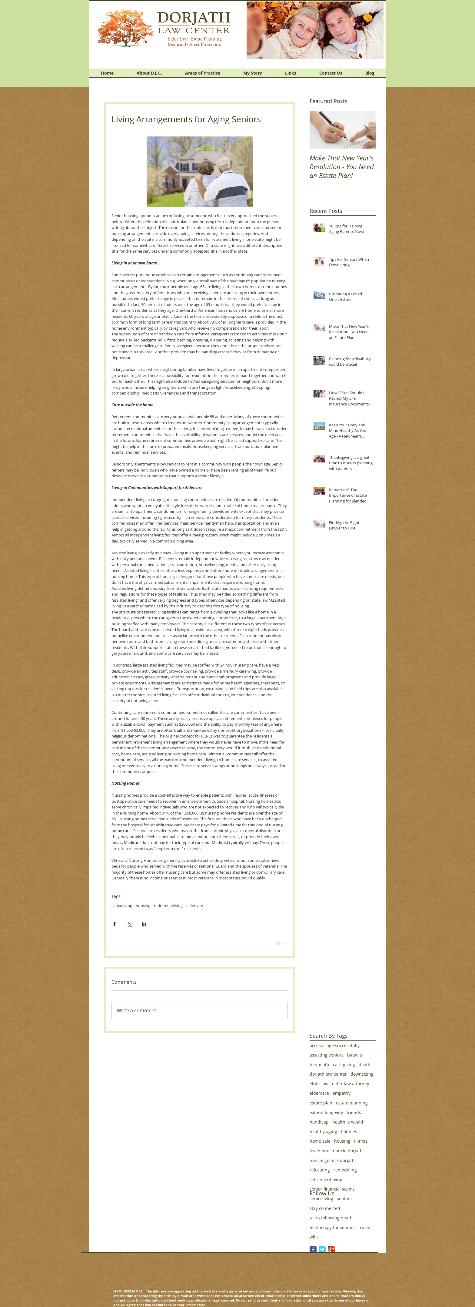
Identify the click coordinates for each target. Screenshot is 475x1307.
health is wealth (348, 1122)
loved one (319, 1151)
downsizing (362, 1074)
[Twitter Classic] (322, 1249)
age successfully (343, 1045)
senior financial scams (332, 1189)
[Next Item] (366, 130)
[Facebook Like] (347, 67)
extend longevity (326, 1112)
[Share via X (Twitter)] (129, 924)
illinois (360, 1141)
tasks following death (331, 1218)
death (364, 1064)
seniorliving (121, 905)
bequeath (319, 1064)
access (316, 1045)
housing (143, 905)
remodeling (345, 1170)
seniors (344, 1198)
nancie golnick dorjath (332, 1160)
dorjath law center (328, 1074)
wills (314, 1237)
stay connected (325, 1208)
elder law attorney (350, 1084)
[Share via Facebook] (114, 924)
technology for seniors (332, 1227)
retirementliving (168, 905)
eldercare (194, 905)
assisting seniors (327, 1055)
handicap (319, 1122)
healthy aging (323, 1131)
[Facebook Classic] (313, 1249)
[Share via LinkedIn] (144, 924)
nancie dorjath (348, 1151)
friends (354, 1112)
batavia (354, 1055)
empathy (341, 1093)
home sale (320, 1141)
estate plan (321, 1103)
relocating (320, 1170)
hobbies (349, 1131)
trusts (364, 1227)
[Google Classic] (331, 1249)
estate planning (352, 1103)
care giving (344, 1064)
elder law (319, 1084)
